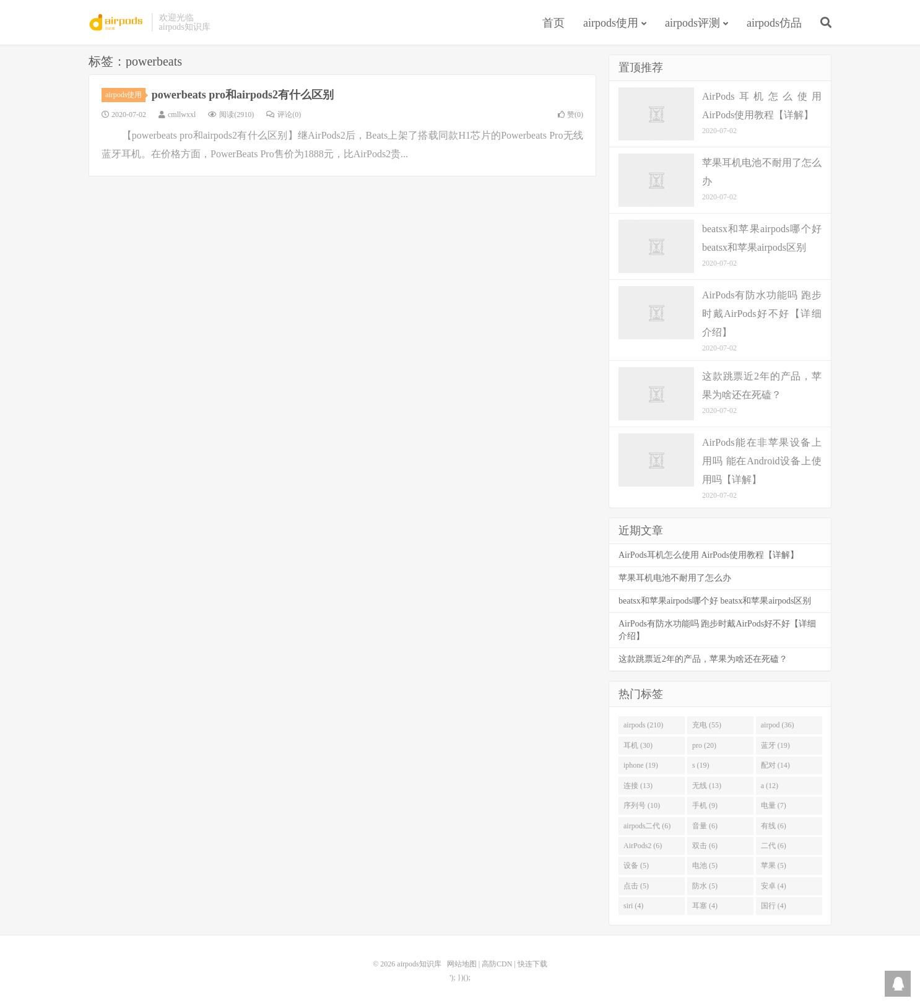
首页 (553, 23)
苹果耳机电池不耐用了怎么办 (674, 578)
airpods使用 (610, 23)
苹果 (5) (773, 865)
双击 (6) (705, 845)
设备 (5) (636, 865)
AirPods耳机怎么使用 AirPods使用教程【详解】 (708, 555)
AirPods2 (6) (642, 845)
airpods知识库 (117, 22)
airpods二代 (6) (646, 826)
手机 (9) (705, 805)
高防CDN (497, 964)
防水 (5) (705, 886)
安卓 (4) (773, 886)
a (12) (769, 785)
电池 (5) (705, 865)
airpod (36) (777, 725)
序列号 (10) (641, 805)
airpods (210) (643, 725)
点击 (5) (636, 886)
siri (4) (633, 905)
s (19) (701, 765)
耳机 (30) (638, 745)
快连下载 (532, 964)
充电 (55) (706, 725)
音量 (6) (705, 826)
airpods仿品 (774, 23)
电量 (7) (773, 805)
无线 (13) (706, 785)
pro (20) (704, 745)
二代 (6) (773, 845)
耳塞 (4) (705, 905)
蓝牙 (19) (775, 745)
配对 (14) (775, 765)
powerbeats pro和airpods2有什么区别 (243, 95)
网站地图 (462, 964)
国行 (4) (773, 905)
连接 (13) (638, 785)
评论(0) (283, 114)
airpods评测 (692, 23)
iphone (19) (640, 765)
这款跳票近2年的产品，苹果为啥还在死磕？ (703, 659)
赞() (570, 114)
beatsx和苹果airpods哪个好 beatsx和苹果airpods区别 (714, 600)
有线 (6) (773, 826)
